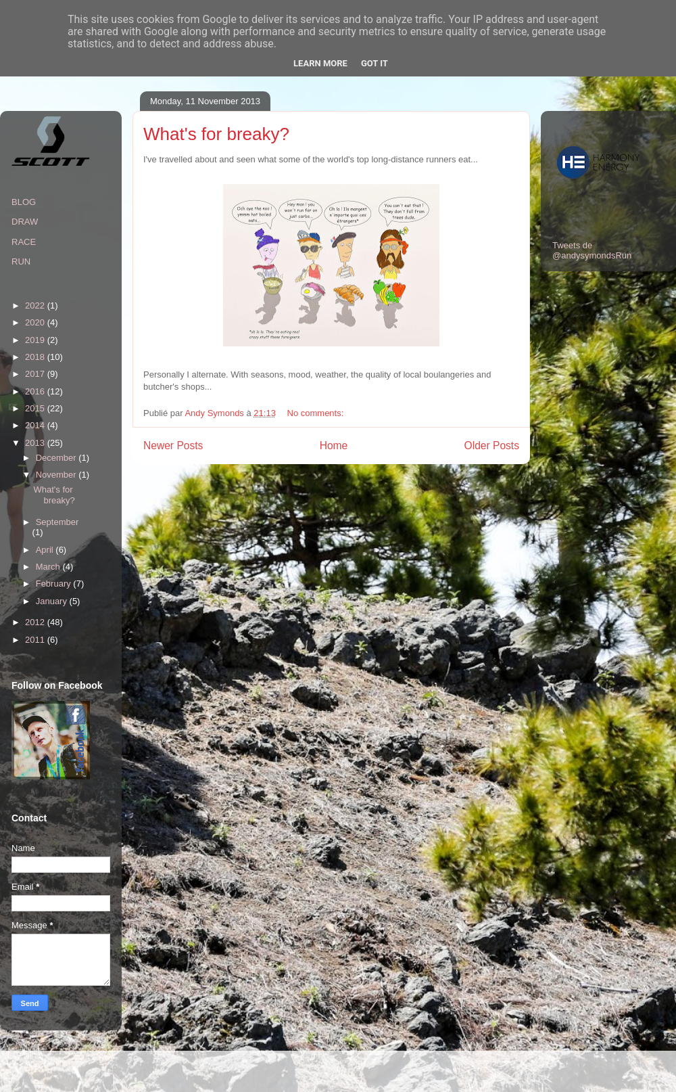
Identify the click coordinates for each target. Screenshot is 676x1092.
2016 (36, 391)
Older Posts (491, 445)
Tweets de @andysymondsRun (591, 250)
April (46, 550)
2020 (36, 322)
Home (334, 445)
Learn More (320, 63)
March (49, 567)
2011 (36, 640)
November (57, 475)
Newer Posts (173, 445)
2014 (36, 425)
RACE (23, 242)
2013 (36, 443)
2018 (36, 357)
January (53, 601)
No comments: (316, 413)
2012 (36, 622)
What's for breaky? (216, 134)
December (57, 458)
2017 (36, 374)
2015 (36, 408)
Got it (374, 63)
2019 (36, 340)
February (55, 583)
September (57, 522)
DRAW (24, 222)
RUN (20, 261)
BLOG (23, 202)
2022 (36, 305)
